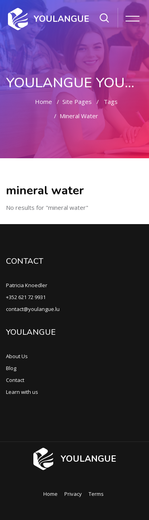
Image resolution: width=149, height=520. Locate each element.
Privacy (73, 493)
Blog (11, 368)
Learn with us (22, 391)
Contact (15, 380)
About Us (17, 356)
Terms (96, 493)
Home (43, 102)
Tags (111, 102)
